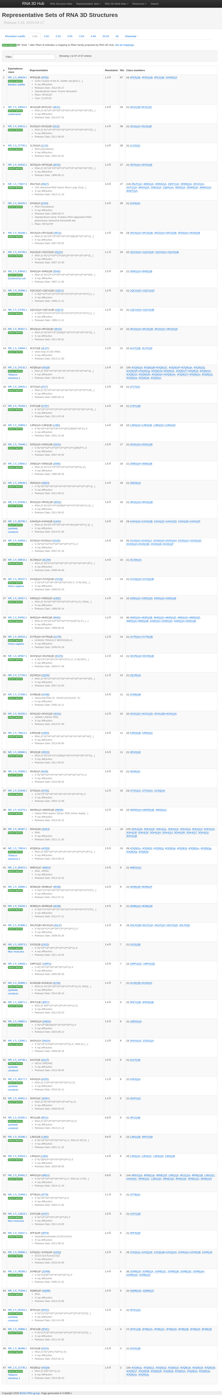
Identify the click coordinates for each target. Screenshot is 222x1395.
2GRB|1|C (160, 1271)
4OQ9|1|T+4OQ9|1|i (187, 370)
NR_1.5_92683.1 (17, 540)
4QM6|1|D (136, 1290)
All (117, 36)
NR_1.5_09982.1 (17, 1021)
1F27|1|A (135, 386)
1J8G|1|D (156, 1178)
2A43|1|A (135, 203)
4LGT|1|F (147, 348)
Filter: (30, 57)
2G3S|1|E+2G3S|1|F (162, 544)
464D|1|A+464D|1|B (141, 617)
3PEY (45, 1002)
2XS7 (45, 1213)
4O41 (57, 713)
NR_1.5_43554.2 (17, 107)
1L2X (44, 145)
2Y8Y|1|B (135, 405)
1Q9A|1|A (168, 187)
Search (154, 3)
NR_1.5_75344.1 (17, 1290)
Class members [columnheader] (135, 70)
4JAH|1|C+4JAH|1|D (165, 521)
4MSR (59, 809)
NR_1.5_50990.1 (17, 982)
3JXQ (57, 1252)
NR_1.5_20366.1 (17, 290)
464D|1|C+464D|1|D (165, 617)
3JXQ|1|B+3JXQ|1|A (165, 1252)
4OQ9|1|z (136, 1367)
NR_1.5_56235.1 (17, 713)
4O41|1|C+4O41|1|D (141, 713)
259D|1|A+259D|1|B (141, 463)
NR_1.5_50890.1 (17, 1252)
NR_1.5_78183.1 (17, 405)
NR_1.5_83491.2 (17, 1175)
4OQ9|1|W (144, 374)
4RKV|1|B (147, 1136)
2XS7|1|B (135, 1213)
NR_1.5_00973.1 (17, 944)
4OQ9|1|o (193, 848)
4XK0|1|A (135, 1079)
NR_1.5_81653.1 (17, 1156)
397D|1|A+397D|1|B (141, 164)
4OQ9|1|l (182, 848)
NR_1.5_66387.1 (17, 829)
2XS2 (45, 944)
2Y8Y (45, 405)
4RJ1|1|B (135, 1117)
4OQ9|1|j (158, 848)
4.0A (93, 36)
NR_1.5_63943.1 (17, 271)
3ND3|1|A (135, 482)
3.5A (81, 36)
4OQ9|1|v (192, 1371)
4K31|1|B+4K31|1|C (141, 107)
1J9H (56, 425)
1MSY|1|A (173, 184)
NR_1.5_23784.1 (17, 309)
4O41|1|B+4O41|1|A (165, 713)
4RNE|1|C (143, 1178)
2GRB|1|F (135, 1271)
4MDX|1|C (136, 867)
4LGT (45, 348)
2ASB (45, 694)
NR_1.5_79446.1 (17, 444)
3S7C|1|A (131, 187)
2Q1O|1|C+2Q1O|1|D (142, 252)
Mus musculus (16, 951)
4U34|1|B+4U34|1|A (141, 982)
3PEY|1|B (135, 1002)
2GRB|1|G (132, 1274)
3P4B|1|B (183, 1329)
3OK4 (45, 829)
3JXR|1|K (207, 1252)
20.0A (106, 36)
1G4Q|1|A (159, 790)
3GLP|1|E (184, 925)
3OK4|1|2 (203, 832)
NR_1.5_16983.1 (17, 425)
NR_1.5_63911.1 (17, 126)
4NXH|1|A (143, 187)
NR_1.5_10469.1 (17, 1194)
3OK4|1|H (155, 832)
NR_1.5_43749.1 (17, 252)
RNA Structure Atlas (61, 3)
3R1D (57, 329)
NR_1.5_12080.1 (17, 1040)
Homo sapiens (16, 586)
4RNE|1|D (168, 1178)
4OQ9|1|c (156, 377)
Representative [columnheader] (39, 70)
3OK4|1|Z (173, 829)
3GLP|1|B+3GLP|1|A (141, 925)
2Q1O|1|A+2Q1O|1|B (167, 252)
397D (57, 164)
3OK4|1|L (161, 829)
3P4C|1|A (135, 1309)
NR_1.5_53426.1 (17, 906)
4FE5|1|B (135, 77)
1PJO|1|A (147, 790)
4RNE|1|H (206, 1178)
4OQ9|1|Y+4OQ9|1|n (188, 374)
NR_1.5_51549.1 (17, 790)
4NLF (45, 184)
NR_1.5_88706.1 (17, 521)
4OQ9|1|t (168, 1371)
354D (57, 271)
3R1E (57, 502)
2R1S (57, 232)
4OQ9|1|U (205, 370)
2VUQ (58, 579)
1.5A (34, 36)
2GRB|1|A (147, 1271)
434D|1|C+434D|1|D (161, 621)
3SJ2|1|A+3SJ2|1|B (141, 126)
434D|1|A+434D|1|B (185, 621)
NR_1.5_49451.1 (17, 1098)
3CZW (46, 559)
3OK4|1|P (131, 832)
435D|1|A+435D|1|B (165, 598)
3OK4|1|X (209, 829)
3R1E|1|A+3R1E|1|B (141, 502)
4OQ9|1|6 (209, 1367)
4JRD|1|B (135, 732)
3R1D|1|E (135, 752)
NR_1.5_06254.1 (17, 1309)
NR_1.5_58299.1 (17, 1271)
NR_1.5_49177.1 (17, 1079)
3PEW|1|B (148, 1002)
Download (130, 36)
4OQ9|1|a (131, 377)
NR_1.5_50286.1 (17, 1136)
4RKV (45, 1175)
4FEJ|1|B (159, 77)
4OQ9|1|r (143, 851)
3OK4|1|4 (185, 829)
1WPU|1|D (149, 963)
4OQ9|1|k (170, 848)
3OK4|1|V (197, 829)
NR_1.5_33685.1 (17, 886)
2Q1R (45, 675)
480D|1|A (148, 184)
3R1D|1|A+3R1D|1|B (141, 329)
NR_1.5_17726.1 (17, 675)
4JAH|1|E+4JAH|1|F (189, 521)
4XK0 (45, 1079)
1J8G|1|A (173, 1175)
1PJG (45, 790)
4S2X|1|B (135, 1348)
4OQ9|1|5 (197, 1367)
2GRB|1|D (145, 1274)
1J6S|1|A (135, 1156)
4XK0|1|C (131, 1178)
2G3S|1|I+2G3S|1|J (141, 540)
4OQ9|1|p (206, 848)
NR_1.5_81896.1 (17, 925)
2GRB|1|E (185, 1271)
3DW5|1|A (192, 187)
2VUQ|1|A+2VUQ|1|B (142, 579)
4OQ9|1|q (131, 851)
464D (57, 617)
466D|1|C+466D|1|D (189, 617)
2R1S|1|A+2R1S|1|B (141, 232)
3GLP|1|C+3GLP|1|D (166, 925)
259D (57, 463)
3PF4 (45, 1233)
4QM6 (46, 1290)
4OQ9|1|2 (161, 1367)
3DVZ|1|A (198, 184)
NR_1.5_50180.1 (17, 1117)
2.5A (58, 36)
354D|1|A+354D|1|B (141, 271)
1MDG (46, 1021)
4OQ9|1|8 (143, 1371)
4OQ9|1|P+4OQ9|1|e (180, 367)
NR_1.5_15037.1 (17, 1233)
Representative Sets (87, 3)
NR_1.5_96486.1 (17, 1348)
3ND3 (45, 482)
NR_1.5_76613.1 (17, 732)
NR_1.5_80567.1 (17, 656)
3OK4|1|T (191, 832)
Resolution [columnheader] (111, 70)
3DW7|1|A (132, 190)
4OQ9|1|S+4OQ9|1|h (163, 370)
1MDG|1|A (136, 1021)
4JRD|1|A (147, 732)
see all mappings (124, 44)
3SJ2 (56, 126)
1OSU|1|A (148, 1040)
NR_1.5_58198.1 (17, 232)
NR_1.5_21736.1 (17, 1367)
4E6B (57, 886)
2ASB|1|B (135, 694)
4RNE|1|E (180, 1178)
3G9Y (45, 1098)
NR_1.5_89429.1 (17, 77)
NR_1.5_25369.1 (17, 771)
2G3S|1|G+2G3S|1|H (165, 540)
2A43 (44, 203)
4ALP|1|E (135, 1059)
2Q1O (58, 252)
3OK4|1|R (179, 832)
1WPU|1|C (136, 963)
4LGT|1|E (135, 348)
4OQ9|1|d (136, 367)
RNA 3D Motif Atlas (115, 3)
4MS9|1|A (161, 809)
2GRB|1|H (198, 1271)
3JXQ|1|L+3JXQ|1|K (141, 1252)
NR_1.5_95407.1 (17, 329)
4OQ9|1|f (147, 848)
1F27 (44, 386)
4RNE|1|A (149, 1175)
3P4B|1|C (159, 1329)
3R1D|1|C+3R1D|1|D (166, 329)
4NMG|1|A (205, 187)
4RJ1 (44, 1117)
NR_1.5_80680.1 (17, 752)
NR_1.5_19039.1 (17, 963)
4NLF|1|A (136, 184)
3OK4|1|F (143, 832)
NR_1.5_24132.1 (17, 367)
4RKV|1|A (136, 1175)
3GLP (57, 925)
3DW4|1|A (160, 184)
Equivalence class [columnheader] (15, 70)
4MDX (46, 867)
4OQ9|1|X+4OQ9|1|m (163, 374)
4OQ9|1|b (143, 377)
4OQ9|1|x (131, 1374)
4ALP (45, 1059)
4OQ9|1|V (131, 374)
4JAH (57, 521)
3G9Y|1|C (135, 1098)
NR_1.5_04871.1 (17, 1002)
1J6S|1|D (158, 1156)
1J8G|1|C (209, 1175)
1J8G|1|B (135, 1136)
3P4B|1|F (195, 1329)
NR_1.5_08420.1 (17, 203)
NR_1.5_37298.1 (17, 694)
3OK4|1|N (136, 829)
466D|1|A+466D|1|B (137, 621)
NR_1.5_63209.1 (17, 502)
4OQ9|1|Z (207, 374)
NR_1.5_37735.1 (17, 145)
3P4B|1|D (171, 1329)
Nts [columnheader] (122, 70)
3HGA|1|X (135, 1040)
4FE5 (45, 77)
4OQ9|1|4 (185, 1367)
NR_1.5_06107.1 (17, 579)
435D (57, 598)
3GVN (58, 656)
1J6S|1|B (170, 1156)
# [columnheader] (3, 70)
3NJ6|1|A (135, 771)
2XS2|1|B (135, 944)
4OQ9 (45, 367)
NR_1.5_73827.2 (17, 184)
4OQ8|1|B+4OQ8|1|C (155, 367)
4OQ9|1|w (204, 1371)
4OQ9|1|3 (173, 1367)
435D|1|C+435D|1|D (141, 598)
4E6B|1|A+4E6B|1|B (141, 906)
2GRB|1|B (173, 1271)
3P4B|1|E (207, 1329)
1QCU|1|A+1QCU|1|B (142, 309)
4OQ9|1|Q (199, 367)
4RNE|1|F (161, 1175)
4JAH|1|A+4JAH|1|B (141, 521)
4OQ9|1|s (135, 848)
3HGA (46, 1040)
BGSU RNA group (30, 1393)
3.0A (70, 36)
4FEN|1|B (147, 77)
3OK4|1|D (149, 829)
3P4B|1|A (147, 1329)
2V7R (57, 636)
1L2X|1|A (135, 145)
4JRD (45, 732)
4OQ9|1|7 (131, 1371)
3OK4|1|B (131, 836)
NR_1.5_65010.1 (17, 636)
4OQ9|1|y (143, 1374)
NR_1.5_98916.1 (17, 559)
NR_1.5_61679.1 (17, 809)
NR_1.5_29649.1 (17, 482)
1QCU (59, 290)
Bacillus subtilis (16, 84)
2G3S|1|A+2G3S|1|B (137, 544)
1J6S (44, 1156)
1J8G (45, 1136)
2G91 (57, 444)
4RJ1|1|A (185, 1175)
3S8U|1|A (156, 187)
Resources (138, 3)
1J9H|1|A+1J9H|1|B (141, 425)
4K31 (56, 107)
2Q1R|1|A (135, 675)
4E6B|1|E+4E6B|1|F (141, 886)
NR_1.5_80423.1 (17, 867)
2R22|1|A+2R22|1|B (165, 232)
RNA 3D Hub (33, 3)
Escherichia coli (16, 278)
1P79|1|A (135, 1194)
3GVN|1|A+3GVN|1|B (142, 656)
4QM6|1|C (148, 1290)
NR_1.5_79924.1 (17, 848)
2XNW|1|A (171, 77)
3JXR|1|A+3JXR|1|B (189, 1252)
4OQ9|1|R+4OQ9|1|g (138, 370)
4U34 (56, 982)
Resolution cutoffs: (15, 36)
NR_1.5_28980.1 (17, 1329)
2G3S (56, 540)
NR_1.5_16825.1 (17, 386)
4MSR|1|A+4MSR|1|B (142, 809)
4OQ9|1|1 (148, 1367)
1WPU (47, 963)
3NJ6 (44, 771)
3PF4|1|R (135, 1233)
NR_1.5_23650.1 (17, 463)
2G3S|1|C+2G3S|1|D (189, 540)
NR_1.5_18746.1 (17, 1059)
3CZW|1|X (136, 559)
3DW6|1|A (186, 184)
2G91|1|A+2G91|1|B (141, 444)
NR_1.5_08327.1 (17, 598)
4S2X (45, 1348)
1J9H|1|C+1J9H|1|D (164, 425)
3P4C (45, 1309)
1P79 (44, 1194)
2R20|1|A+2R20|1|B (189, 232)
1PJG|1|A (135, 790)
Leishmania (14, 114)
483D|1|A (180, 187)
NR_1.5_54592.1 (17, 617)
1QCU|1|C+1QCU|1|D (142, 290)
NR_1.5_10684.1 (17, 348)
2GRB (45, 1271)
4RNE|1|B (197, 1175)
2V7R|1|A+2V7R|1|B (141, 636)
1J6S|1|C (147, 1156)
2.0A (46, 36)
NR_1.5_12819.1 (17, 1213)
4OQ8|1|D (156, 1371)
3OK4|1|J (167, 832)
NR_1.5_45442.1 (17, 164)
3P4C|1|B (135, 1329)
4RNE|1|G (193, 1178)
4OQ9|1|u (180, 1371)
